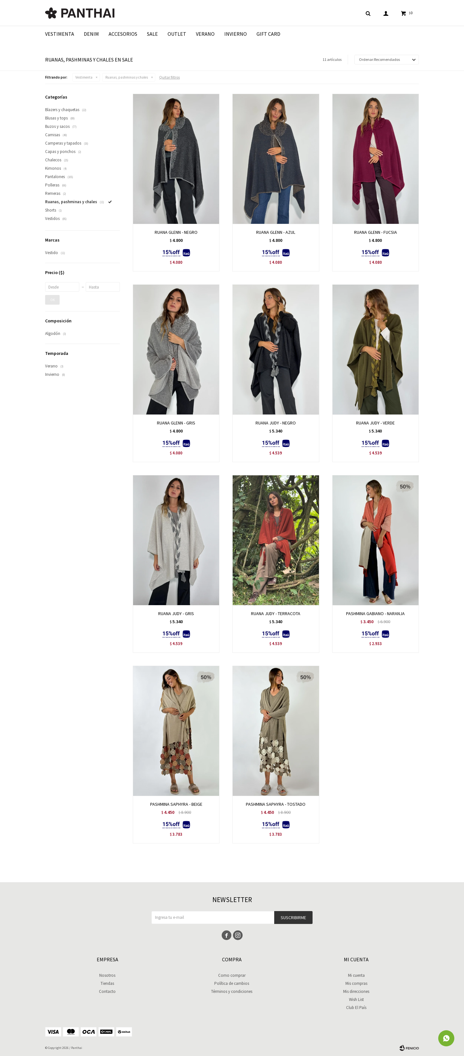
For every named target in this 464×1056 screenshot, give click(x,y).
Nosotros (107, 975)
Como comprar (232, 975)
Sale (152, 34)
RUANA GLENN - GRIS (176, 423)
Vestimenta (59, 34)
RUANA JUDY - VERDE (375, 423)
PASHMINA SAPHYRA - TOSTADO (275, 804)
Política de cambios (231, 983)
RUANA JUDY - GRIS (176, 613)
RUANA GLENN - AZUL (275, 232)
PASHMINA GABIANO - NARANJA (375, 613)
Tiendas (107, 983)
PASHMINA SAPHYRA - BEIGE (176, 804)
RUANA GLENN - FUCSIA (375, 232)
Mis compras (356, 983)
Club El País (356, 1007)
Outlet (177, 34)
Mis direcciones (356, 991)
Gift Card (268, 34)
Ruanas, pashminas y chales (126, 77)
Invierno (235, 34)
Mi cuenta (356, 975)
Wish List (356, 999)
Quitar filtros (169, 77)
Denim (91, 34)
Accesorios (123, 34)
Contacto (107, 991)
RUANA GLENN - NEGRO (176, 232)
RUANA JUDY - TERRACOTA (275, 613)
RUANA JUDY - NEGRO (276, 423)
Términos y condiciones (231, 991)
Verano (205, 34)
